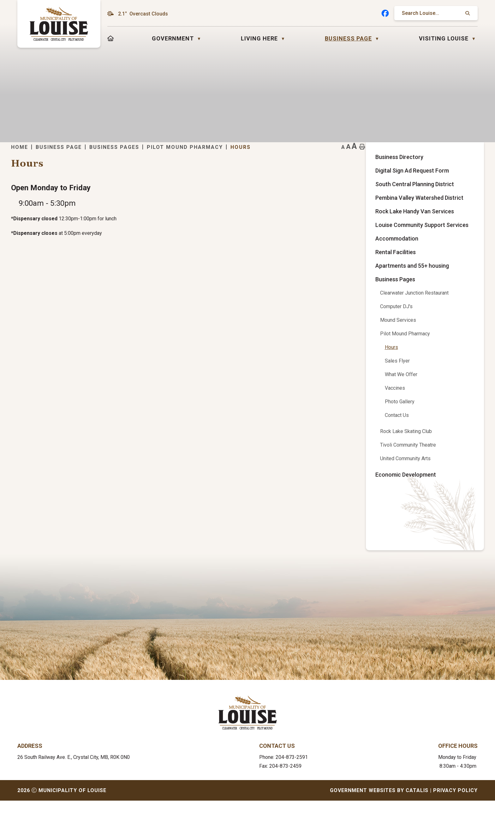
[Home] (110, 38)
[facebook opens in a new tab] (385, 13)
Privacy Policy (455, 808)
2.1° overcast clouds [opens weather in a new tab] (143, 14)
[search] (433, 13)
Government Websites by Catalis (379, 808)
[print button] (467, 156)
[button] (467, 13)
